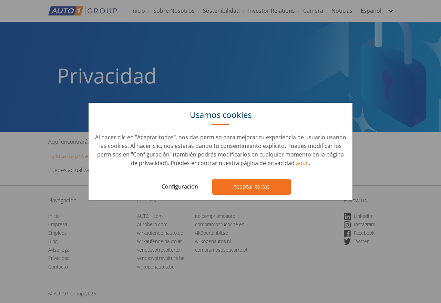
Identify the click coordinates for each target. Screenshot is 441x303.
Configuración (180, 186)
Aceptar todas (251, 186)
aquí (302, 163)
